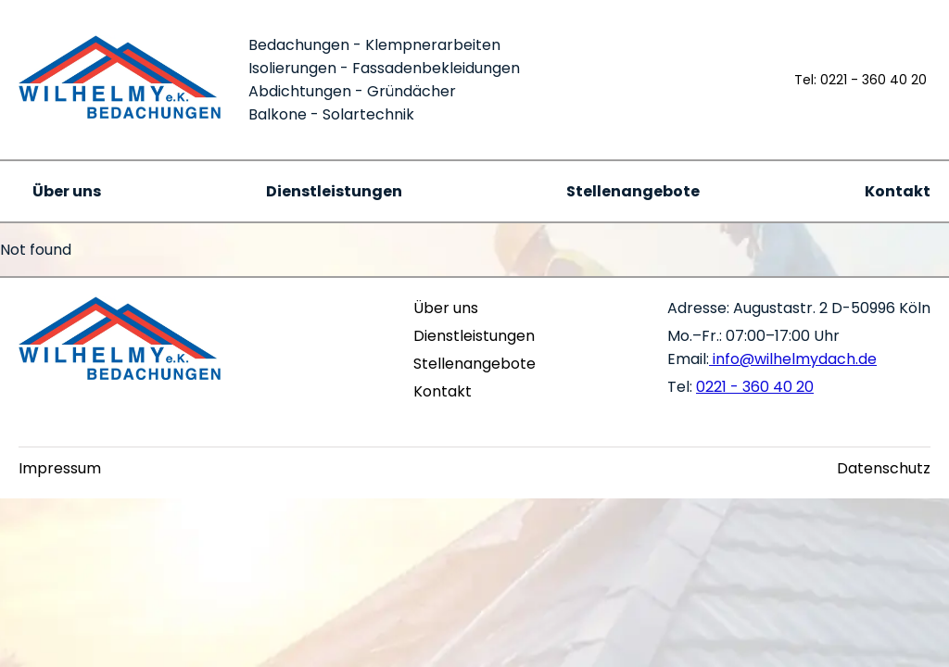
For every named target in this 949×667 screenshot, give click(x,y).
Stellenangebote (633, 191)
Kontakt (897, 191)
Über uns (66, 191)
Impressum (60, 468)
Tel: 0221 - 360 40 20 (860, 79)
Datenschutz (883, 468)
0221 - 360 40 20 (755, 386)
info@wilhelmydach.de (793, 359)
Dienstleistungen (334, 191)
